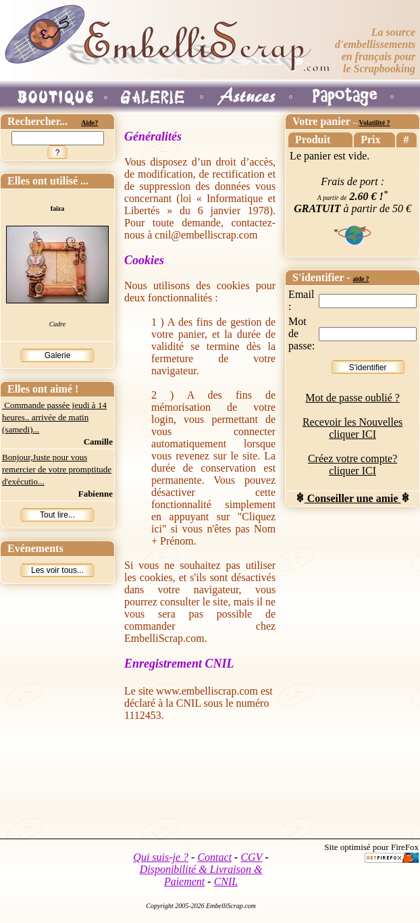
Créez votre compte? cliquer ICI (352, 464)
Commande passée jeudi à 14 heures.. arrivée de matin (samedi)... (54, 417)
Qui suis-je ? (160, 857)
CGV (251, 857)
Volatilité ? (374, 122)
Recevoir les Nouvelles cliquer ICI (352, 428)
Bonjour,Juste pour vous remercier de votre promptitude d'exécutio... (56, 469)
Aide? (89, 122)
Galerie (58, 355)
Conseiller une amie (353, 498)
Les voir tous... (57, 570)
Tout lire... (57, 515)
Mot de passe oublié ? (352, 397)
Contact (214, 857)
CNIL (226, 881)
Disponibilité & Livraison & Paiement (201, 875)
